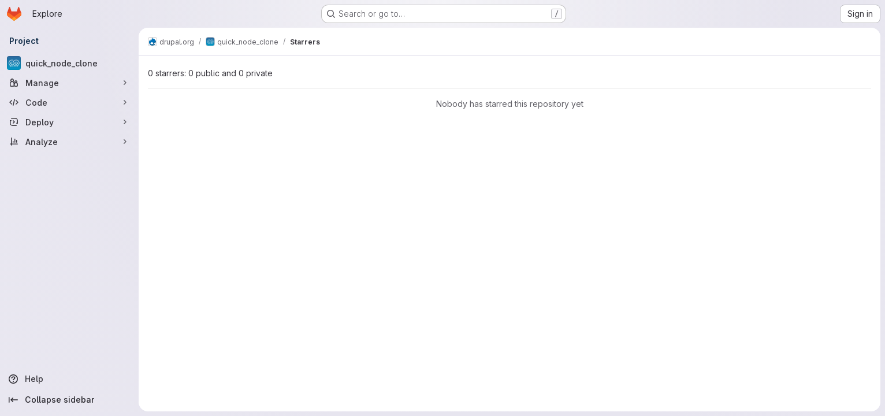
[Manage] (69, 82)
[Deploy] (69, 122)
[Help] (69, 379)
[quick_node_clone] (69, 63)
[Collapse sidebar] (69, 400)
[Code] (69, 102)
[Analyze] (69, 141)
